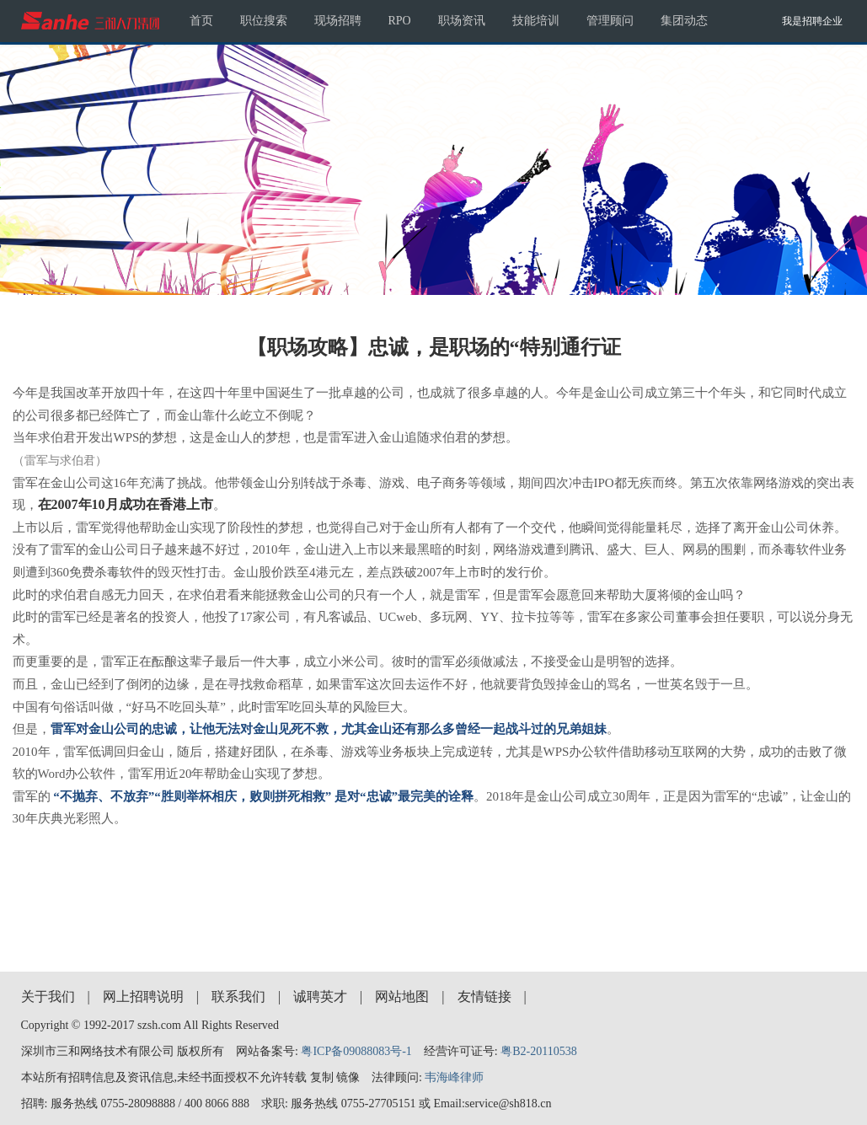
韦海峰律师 (454, 1077)
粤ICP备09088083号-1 (356, 1051)
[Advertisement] (434, 885)
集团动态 (684, 20)
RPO (399, 20)
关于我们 (48, 996)
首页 (201, 20)
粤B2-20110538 (538, 1051)
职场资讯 (461, 20)
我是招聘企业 (812, 21)
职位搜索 (263, 20)
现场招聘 (337, 20)
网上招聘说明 (143, 996)
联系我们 (238, 996)
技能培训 (535, 20)
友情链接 (484, 996)
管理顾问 (610, 20)
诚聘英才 (320, 996)
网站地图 (402, 996)
